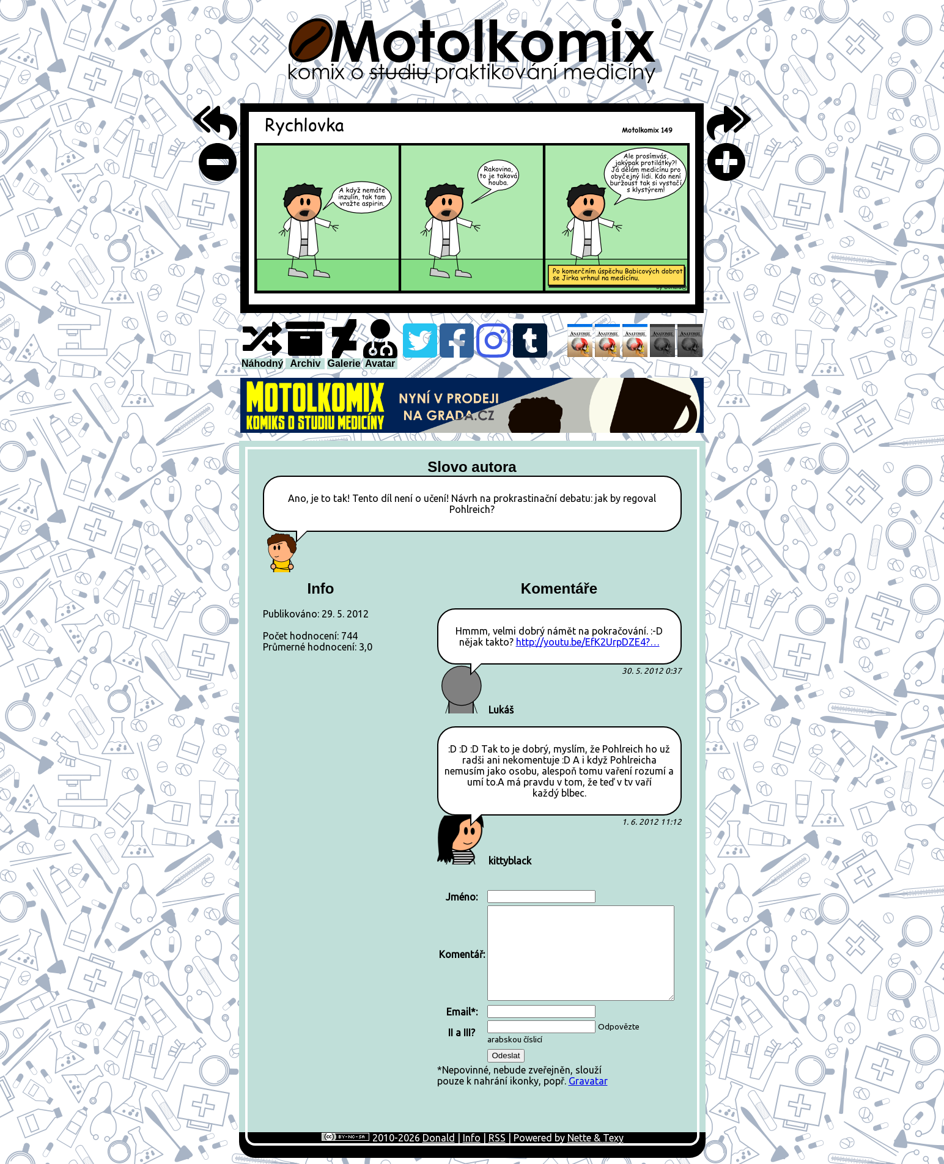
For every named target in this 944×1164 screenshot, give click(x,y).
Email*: (462, 1011)
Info (472, 1137)
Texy (613, 1137)
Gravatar (588, 1080)
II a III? (461, 1032)
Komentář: (462, 954)
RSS (497, 1137)
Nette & (585, 1137)
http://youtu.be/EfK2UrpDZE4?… (588, 641)
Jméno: (462, 896)
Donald (438, 1137)
